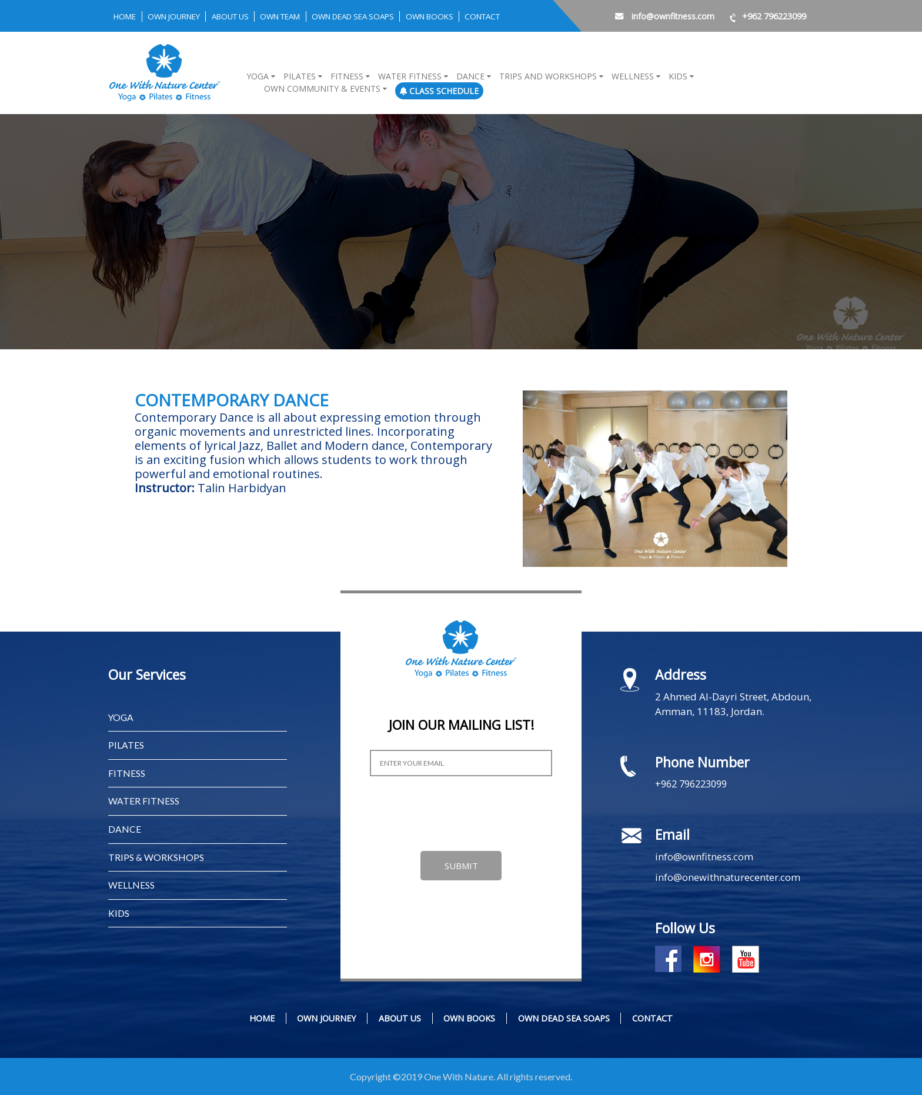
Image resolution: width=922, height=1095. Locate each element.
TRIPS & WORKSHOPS (156, 855)
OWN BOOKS (464, 16)
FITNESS (126, 772)
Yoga (257, 76)
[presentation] (459, 814)
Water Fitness (410, 76)
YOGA (121, 717)
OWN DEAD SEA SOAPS (380, 16)
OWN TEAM (299, 16)
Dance (470, 76)
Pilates (299, 76)
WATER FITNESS (143, 800)
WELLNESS (131, 883)
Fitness (346, 76)
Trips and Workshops (548, 76)
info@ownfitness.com (655, 16)
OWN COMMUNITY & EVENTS (322, 88)
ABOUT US (243, 16)
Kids (678, 76)
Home (126, 16)
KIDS (118, 910)
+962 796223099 (764, 16)
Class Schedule (439, 90)
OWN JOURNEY (180, 16)
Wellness (633, 76)
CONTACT (522, 16)
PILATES (126, 744)
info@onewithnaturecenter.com (728, 877)
